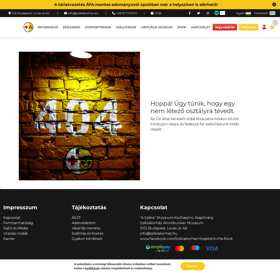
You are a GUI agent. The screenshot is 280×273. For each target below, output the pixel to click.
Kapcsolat (200, 27)
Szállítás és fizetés (87, 233)
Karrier (9, 239)
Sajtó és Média (15, 228)
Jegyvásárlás (225, 27)
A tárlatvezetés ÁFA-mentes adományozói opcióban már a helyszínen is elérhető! (136, 4)
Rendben (192, 266)
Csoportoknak (98, 27)
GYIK (158, 13)
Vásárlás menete (86, 228)
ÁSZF (76, 218)
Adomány (248, 27)
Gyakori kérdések (87, 239)
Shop (181, 27)
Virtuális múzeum (157, 27)
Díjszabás (71, 27)
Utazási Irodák (15, 233)
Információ (48, 27)
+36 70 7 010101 (126, 13)
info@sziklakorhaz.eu (83, 13)
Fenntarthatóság (18, 223)
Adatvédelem (84, 223)
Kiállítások (126, 27)
